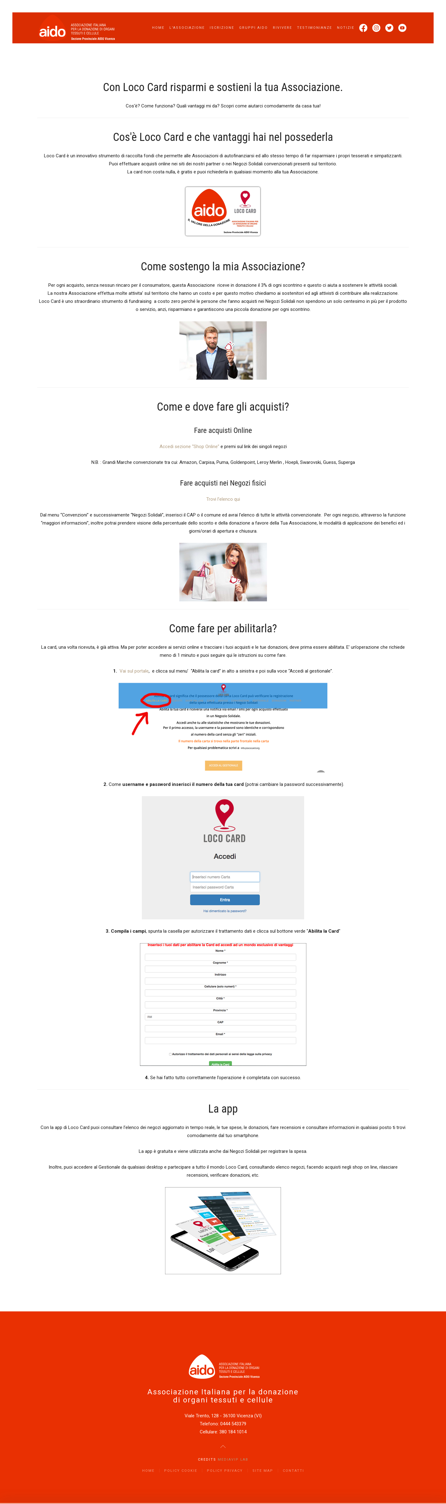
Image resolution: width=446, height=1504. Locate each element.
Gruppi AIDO (253, 28)
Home (158, 28)
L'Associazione (187, 28)
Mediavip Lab (233, 1460)
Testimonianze (314, 28)
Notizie (345, 28)
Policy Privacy (225, 1471)
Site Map (262, 1471)
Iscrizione (222, 28)
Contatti (293, 1471)
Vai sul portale (134, 671)
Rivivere (282, 28)
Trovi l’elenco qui (223, 499)
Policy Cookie (180, 1471)
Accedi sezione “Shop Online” (189, 446)
